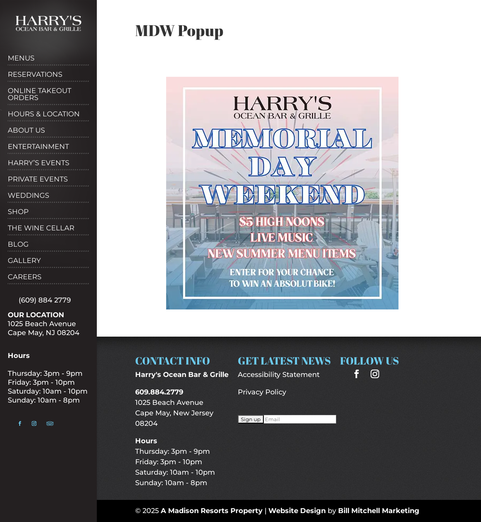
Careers (24, 277)
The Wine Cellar (41, 228)
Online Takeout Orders (39, 94)
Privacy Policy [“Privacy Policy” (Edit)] (262, 392)
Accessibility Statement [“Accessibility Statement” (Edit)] (279, 374)
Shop (18, 212)
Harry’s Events (38, 163)
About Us (26, 131)
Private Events (38, 179)
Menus (21, 58)
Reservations (35, 75)
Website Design (297, 510)
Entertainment (38, 147)
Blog (18, 245)
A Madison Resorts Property (212, 510)
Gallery (24, 261)
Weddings (28, 196)
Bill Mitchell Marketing (378, 510)
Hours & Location (44, 114)
